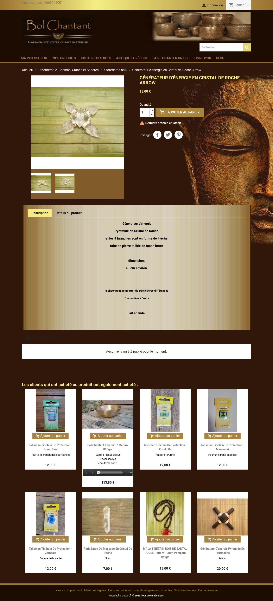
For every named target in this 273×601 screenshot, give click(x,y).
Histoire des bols (96, 58)
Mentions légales (95, 590)
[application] (108, 473)
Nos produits (64, 58)
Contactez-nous (208, 590)
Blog (220, 58)
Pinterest (178, 135)
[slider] (110, 472)
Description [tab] (39, 213)
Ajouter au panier (179, 112)
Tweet (168, 135)
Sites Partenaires (185, 590)
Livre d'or (202, 58)
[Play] (86, 472)
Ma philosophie (34, 58)
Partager (157, 135)
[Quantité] (145, 112)
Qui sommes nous (120, 590)
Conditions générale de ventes (153, 590)
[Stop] (92, 472)
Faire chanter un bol (171, 58)
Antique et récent (132, 58)
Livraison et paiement (68, 590)
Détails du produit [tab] (69, 213)
